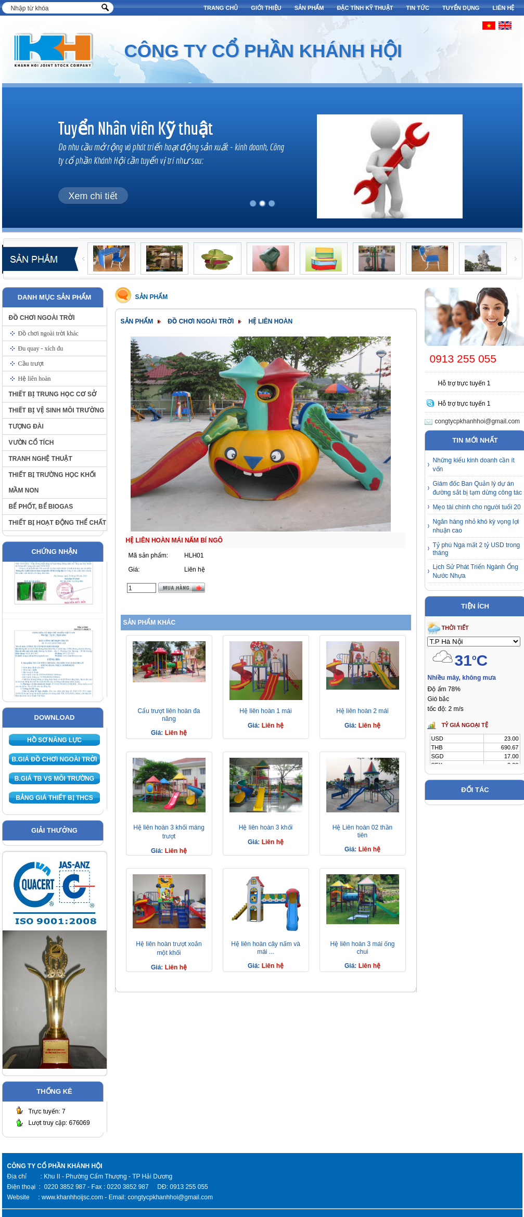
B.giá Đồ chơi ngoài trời (54, 759)
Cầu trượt (31, 363)
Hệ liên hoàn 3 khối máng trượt (169, 832)
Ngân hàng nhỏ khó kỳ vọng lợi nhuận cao (476, 526)
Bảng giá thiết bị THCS (54, 797)
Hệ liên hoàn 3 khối (265, 827)
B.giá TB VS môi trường (54, 778)
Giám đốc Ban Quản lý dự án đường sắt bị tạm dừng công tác (477, 488)
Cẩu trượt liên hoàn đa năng (168, 714)
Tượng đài (26, 426)
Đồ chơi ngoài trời (42, 317)
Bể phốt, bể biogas (41, 506)
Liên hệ (503, 8)
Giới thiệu (266, 8)
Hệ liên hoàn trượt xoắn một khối (168, 948)
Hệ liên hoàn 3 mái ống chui (362, 947)
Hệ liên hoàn (34, 378)
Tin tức (417, 8)
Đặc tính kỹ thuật (365, 8)
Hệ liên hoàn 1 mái (265, 711)
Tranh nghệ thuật (40, 458)
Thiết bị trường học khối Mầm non (52, 482)
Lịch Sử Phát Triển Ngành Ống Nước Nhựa (475, 571)
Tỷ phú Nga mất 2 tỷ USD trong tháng (476, 548)
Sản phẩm (309, 8)
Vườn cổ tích (31, 442)
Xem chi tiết (93, 196)
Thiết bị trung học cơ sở (53, 394)
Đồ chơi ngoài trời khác (48, 333)
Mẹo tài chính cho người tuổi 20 (477, 507)
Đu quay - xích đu (40, 348)
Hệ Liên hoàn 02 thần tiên (362, 831)
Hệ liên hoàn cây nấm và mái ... (265, 947)
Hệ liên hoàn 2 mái (362, 711)
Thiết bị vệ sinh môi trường (57, 410)
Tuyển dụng (460, 8)
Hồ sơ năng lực (54, 740)
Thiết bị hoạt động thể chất (58, 522)
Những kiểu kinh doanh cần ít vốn (474, 465)
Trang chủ (220, 8)
